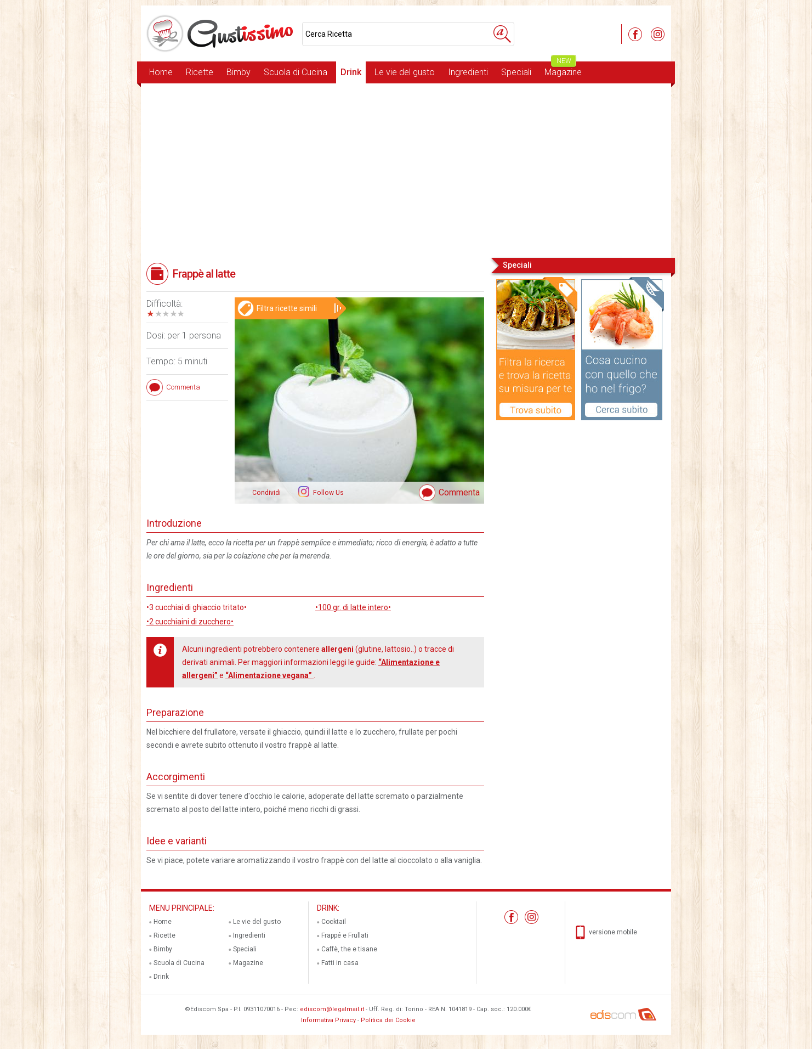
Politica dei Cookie (388, 1020)
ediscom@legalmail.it (332, 1009)
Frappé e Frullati (344, 935)
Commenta (459, 492)
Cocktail (333, 922)
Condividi (266, 493)
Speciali (516, 72)
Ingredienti (468, 72)
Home (161, 72)
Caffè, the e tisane (349, 949)
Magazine (563, 69)
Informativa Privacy (328, 1020)
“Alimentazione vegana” (269, 675)
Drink (350, 72)
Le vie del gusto (404, 72)
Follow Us (327, 493)
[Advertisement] (406, 169)
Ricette (199, 72)
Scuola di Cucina (295, 72)
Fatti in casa (340, 963)
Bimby (238, 72)
